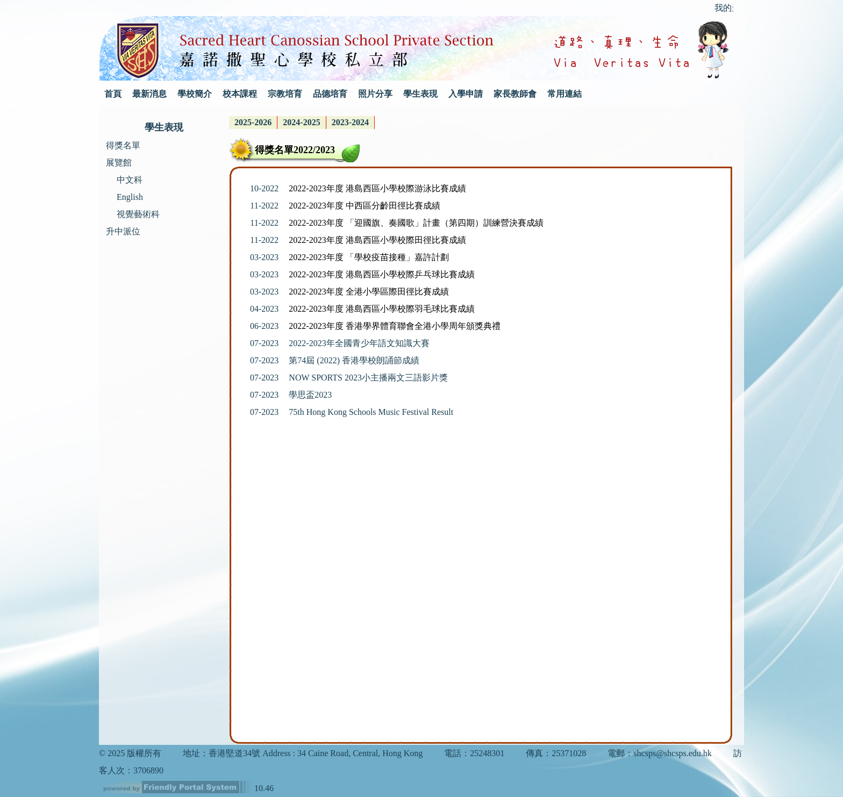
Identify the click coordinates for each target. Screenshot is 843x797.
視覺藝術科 (138, 214)
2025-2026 (253, 122)
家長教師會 (515, 93)
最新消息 (149, 93)
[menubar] (302, 122)
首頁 (113, 93)
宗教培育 (285, 93)
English (130, 197)
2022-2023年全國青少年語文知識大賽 (359, 343)
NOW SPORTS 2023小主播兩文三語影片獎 (368, 377)
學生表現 (420, 93)
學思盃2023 (310, 394)
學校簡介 (194, 93)
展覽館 (119, 162)
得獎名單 (123, 145)
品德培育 (330, 93)
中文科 (129, 179)
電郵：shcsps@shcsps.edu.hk (659, 753)
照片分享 (375, 93)
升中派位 (123, 231)
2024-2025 (301, 122)
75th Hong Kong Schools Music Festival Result (371, 412)
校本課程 (240, 93)
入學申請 (465, 93)
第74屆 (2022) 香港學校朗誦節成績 (354, 360)
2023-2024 (350, 122)
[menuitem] (253, 122)
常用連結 (564, 93)
